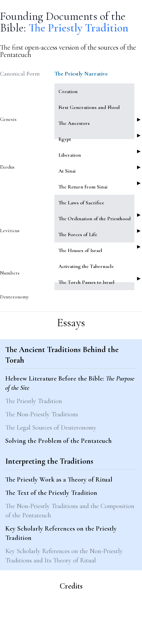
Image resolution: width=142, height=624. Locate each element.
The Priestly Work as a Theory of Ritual (58, 480)
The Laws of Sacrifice (81, 202)
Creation (68, 91)
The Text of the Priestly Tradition (51, 493)
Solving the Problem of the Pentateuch (58, 441)
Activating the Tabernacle (86, 266)
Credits (71, 586)
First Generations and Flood (89, 107)
